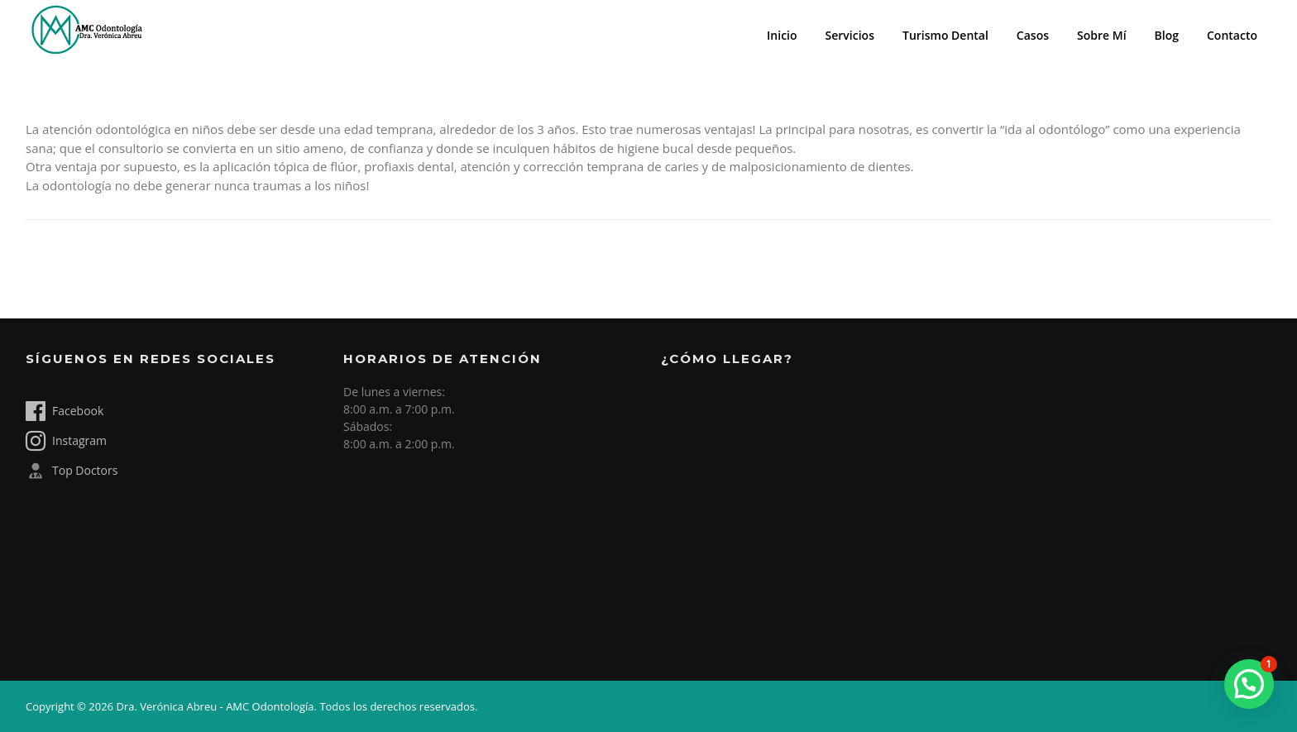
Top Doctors (71, 470)
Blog (1167, 35)
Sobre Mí (1102, 35)
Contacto (1232, 35)
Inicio (782, 35)
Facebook (64, 411)
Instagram (66, 440)
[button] (1249, 684)
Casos (1033, 35)
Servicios (850, 35)
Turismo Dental (945, 35)
